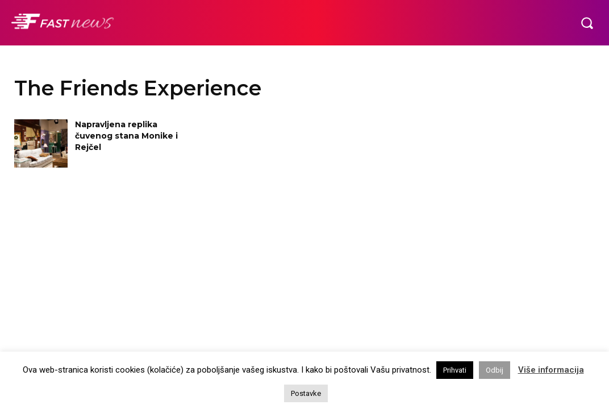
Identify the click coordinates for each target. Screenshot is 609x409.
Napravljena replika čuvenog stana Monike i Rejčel (126, 135)
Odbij (494, 370)
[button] (587, 23)
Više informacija (551, 370)
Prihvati (454, 370)
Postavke (306, 393)
